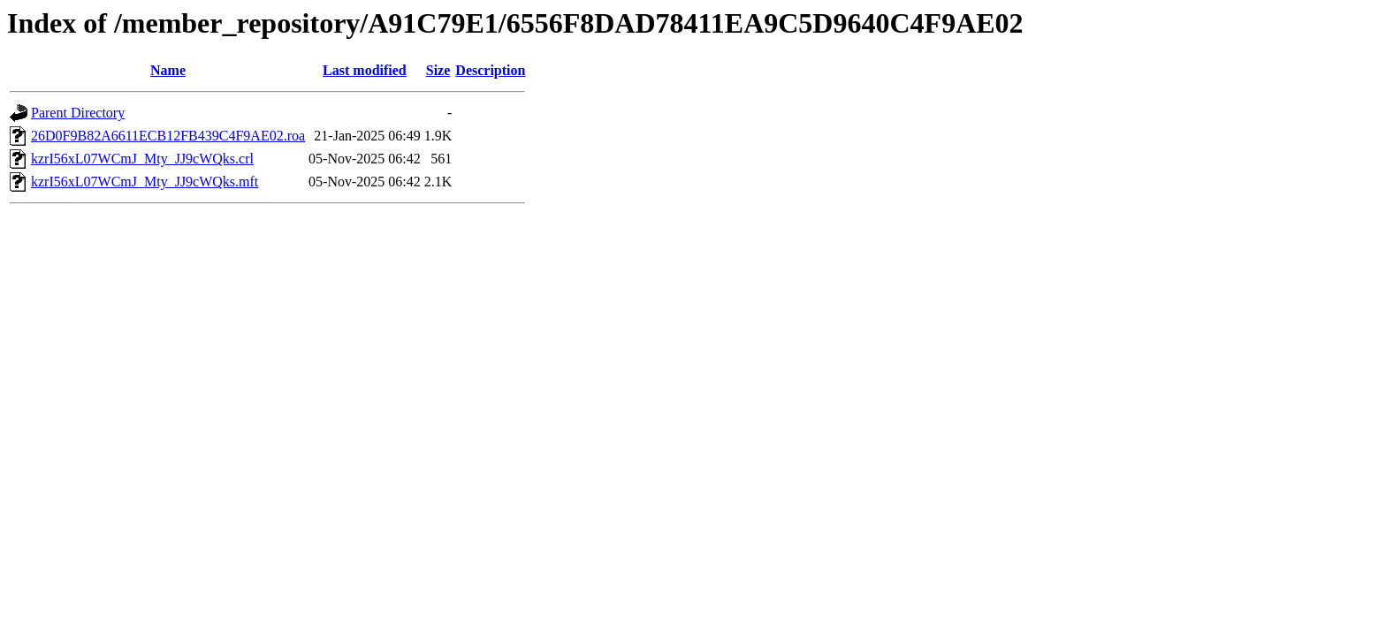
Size (438, 70)
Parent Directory (78, 112)
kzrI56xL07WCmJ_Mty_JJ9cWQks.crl (142, 158)
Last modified (365, 70)
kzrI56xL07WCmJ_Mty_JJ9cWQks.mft (144, 181)
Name (168, 70)
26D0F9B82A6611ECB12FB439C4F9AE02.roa (168, 135)
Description (490, 70)
